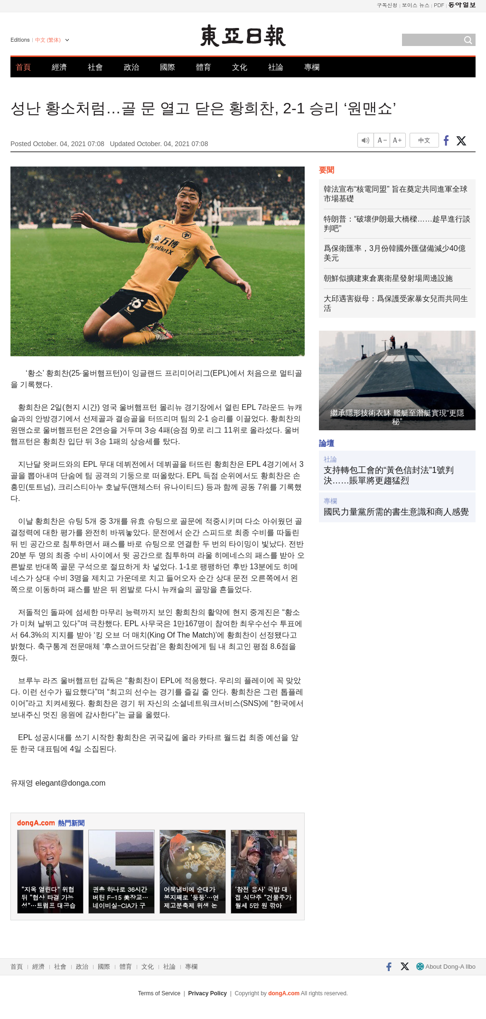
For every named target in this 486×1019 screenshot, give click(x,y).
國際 (167, 67)
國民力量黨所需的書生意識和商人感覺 (396, 512)
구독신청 (387, 5)
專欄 (311, 67)
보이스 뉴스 (416, 5)
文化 (239, 67)
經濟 (59, 67)
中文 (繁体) (48, 40)
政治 (131, 67)
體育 (203, 67)
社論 (275, 67)
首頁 (23, 67)
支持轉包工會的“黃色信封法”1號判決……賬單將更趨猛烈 (389, 475)
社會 (95, 67)
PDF (439, 5)
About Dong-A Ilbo (446, 966)
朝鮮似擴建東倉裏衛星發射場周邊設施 (388, 278)
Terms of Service (159, 993)
